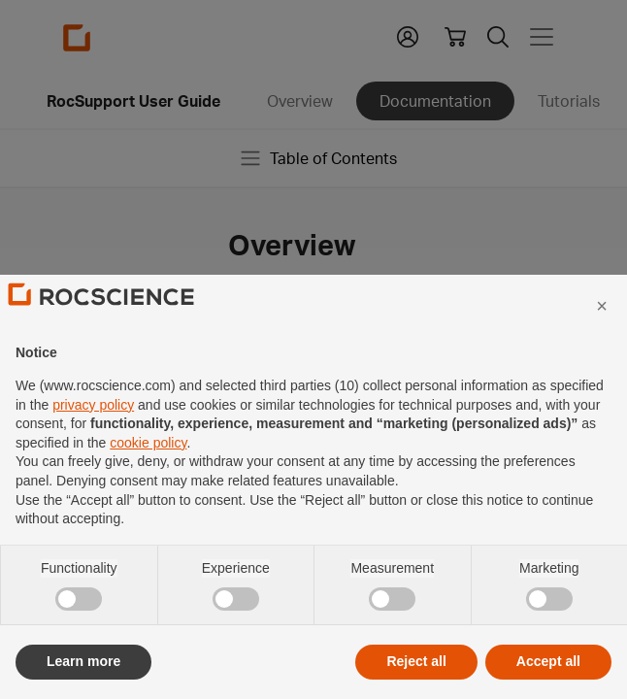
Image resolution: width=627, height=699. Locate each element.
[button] (601, 345)
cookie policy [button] (148, 482)
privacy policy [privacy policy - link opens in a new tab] (93, 444)
